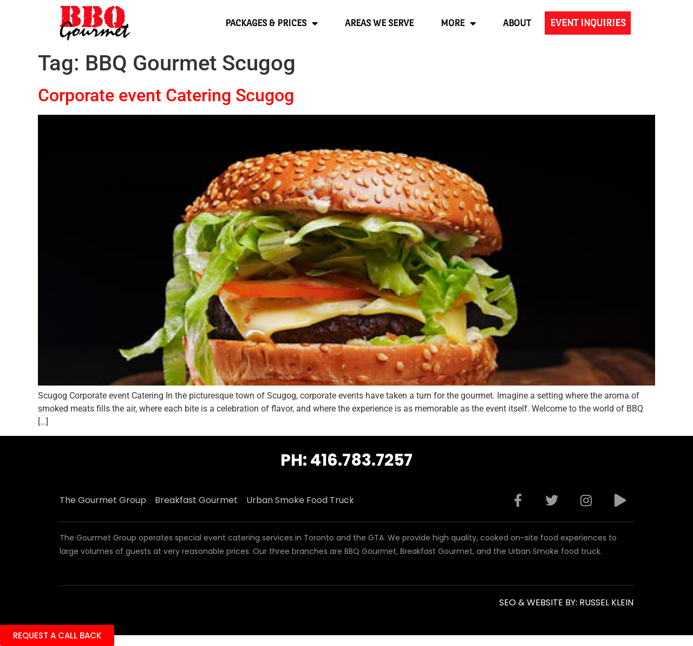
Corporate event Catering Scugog (166, 95)
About (517, 23)
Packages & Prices (271, 23)
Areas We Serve (379, 23)
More (458, 23)
